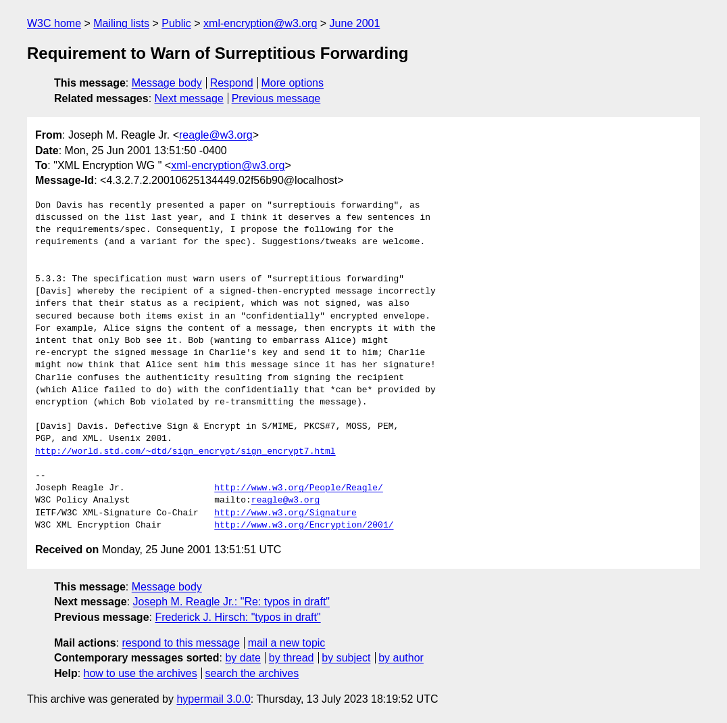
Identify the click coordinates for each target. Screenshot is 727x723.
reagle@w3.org (216, 135)
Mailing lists (121, 23)
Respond (231, 83)
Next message (189, 98)
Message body (167, 83)
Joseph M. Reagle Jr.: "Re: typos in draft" (231, 601)
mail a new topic (287, 643)
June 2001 (355, 23)
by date (242, 657)
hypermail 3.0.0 (213, 699)
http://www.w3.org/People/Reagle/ (298, 488)
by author (401, 657)
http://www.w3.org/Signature (285, 513)
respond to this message (180, 643)
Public (176, 23)
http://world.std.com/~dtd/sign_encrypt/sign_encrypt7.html (185, 452)
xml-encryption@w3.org (260, 23)
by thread (291, 657)
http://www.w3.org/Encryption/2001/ (303, 525)
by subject (346, 657)
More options (292, 83)
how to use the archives (140, 673)
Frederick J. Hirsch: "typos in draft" (237, 617)
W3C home (54, 23)
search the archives (252, 673)
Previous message (276, 98)
